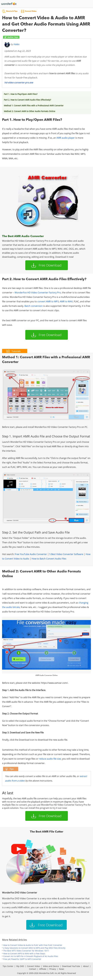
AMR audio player (65, 137)
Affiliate (42, 969)
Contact (32, 969)
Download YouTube (71, 966)
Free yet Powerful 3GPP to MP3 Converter (22, 959)
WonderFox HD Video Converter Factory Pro (38, 292)
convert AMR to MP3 (48, 301)
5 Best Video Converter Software (66, 554)
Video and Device (51, 966)
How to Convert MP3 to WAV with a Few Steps (24, 953)
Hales (16, 44)
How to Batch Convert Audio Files (49, 558)
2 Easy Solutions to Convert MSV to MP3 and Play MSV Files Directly (34, 948)
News (61, 969)
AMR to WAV (66, 301)
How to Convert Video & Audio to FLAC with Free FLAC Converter (32, 945)
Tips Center (8, 966)
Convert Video (33, 966)
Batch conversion (33, 305)
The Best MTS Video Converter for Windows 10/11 (26, 950)
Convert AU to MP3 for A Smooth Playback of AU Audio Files (30, 956)
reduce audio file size (50, 758)
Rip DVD (20, 966)
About (86, 966)
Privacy (52, 969)
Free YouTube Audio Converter (31, 554)
